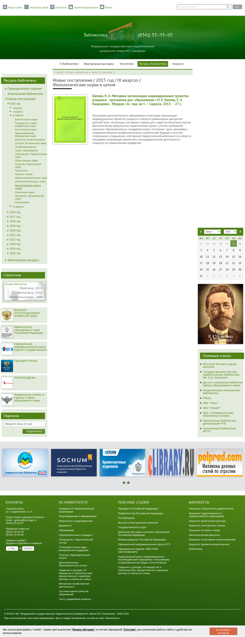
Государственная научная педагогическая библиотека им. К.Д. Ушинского (221, 374)
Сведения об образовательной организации (76, 510)
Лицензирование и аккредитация (77, 516)
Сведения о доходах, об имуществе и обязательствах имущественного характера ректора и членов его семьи (75, 575)
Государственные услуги (132, 527)
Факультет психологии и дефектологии (211, 508)
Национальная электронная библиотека (221, 392)
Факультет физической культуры (207, 521)
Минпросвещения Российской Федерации (142, 539)
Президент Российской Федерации (138, 508)
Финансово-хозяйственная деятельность (74, 585)
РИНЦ (207, 398)
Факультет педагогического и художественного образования (206, 515)
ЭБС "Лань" (210, 403)
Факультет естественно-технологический (212, 539)
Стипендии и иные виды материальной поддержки (74, 549)
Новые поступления (101, 72)
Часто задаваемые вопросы (75, 599)
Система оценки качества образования (73, 593)
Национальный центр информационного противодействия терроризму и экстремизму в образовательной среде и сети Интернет (143, 559)
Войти (108, 7)
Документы (65, 525)
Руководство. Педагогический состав (76, 541)
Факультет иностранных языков (207, 525)
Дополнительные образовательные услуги (73, 564)
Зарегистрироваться (86, 7)
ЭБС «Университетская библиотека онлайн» (218, 414)
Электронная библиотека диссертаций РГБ (219, 422)
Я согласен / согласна (223, 631)
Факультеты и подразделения (75, 521)
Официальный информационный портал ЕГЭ (144, 544)
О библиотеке (69, 64)
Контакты (61, 7)
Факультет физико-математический (209, 544)
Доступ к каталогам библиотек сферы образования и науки (223, 384)
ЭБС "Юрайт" (211, 407)
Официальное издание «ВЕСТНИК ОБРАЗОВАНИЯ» (138, 550)
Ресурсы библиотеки (153, 64)
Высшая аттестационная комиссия (138, 522)
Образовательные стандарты (75, 535)
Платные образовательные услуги (74, 556)
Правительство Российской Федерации (140, 513)
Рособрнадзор (126, 517)
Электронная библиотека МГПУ (219, 430)
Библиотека (195, 548)
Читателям (127, 64)
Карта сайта (15, 7)
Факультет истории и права (204, 530)
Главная (59, 72)
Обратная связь (39, 7)
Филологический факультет (204, 535)
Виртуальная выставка (99, 64)
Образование (66, 530)
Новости (178, 64)
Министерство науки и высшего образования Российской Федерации (144, 533)
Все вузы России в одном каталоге (219, 365)
